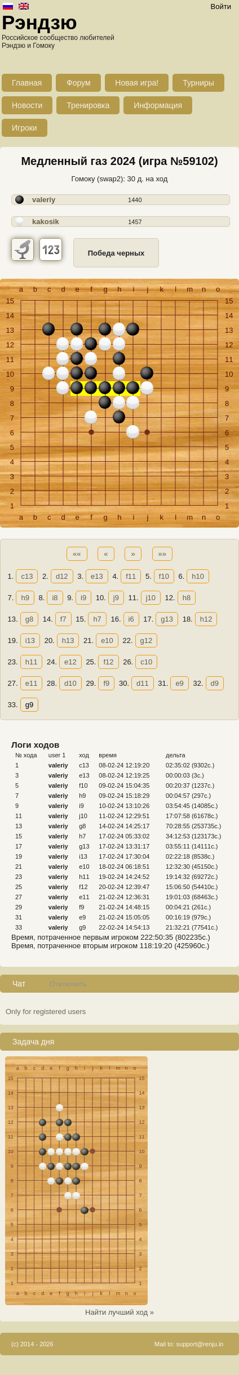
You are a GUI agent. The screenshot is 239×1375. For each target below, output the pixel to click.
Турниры (198, 82)
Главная (27, 82)
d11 (142, 683)
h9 (25, 597)
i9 (83, 597)
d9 (215, 683)
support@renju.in (200, 1344)
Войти (221, 6)
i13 (30, 640)
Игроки (24, 127)
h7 (97, 619)
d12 (62, 576)
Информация (158, 105)
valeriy (43, 199)
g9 (29, 704)
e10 (107, 640)
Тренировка (88, 105)
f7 (63, 619)
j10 (151, 597)
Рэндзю (39, 22)
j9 (116, 597)
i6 (131, 619)
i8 (54, 597)
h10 (198, 576)
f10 (164, 576)
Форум (79, 82)
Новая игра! (136, 82)
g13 (167, 619)
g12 (146, 640)
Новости (27, 105)
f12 (108, 662)
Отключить (68, 984)
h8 (187, 597)
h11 (31, 662)
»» (162, 554)
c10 (146, 662)
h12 (206, 619)
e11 (31, 683)
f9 (106, 683)
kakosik (45, 221)
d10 (70, 683)
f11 (131, 576)
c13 (27, 576)
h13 (68, 640)
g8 (29, 619)
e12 (70, 662)
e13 (97, 576)
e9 (179, 683)
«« (77, 554)
